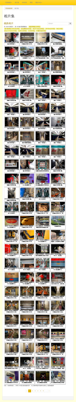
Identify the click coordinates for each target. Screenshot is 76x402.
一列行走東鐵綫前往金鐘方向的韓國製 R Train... (27, 57)
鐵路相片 (8, 23)
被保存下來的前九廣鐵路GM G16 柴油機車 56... (12, 57)
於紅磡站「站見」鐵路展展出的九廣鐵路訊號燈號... (27, 381)
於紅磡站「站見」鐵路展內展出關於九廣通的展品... (43, 85)
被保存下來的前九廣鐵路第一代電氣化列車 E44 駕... (43, 311)
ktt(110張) (60, 29)
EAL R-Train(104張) (11, 31)
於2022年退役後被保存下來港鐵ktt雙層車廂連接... (58, 71)
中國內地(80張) (41, 31)
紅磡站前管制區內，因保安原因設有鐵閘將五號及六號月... (43, 254)
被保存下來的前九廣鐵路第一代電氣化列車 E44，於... (12, 240)
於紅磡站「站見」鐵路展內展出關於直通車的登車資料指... (43, 170)
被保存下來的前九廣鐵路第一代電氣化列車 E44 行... (12, 325)
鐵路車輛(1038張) (34, 26)
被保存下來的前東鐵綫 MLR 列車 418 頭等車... (11, 85)
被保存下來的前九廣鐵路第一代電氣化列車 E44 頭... (43, 43)
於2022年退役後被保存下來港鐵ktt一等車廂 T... (42, 71)
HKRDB (24, 2)
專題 (31, 2)
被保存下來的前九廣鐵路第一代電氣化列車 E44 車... (27, 43)
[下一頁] (49, 390)
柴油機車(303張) (26, 29)
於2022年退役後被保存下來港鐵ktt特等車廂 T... (12, 43)
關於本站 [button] (39, 2)
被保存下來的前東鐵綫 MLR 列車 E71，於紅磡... (58, 254)
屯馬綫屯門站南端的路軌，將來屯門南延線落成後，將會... (43, 57)
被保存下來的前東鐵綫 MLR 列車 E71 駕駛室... (11, 269)
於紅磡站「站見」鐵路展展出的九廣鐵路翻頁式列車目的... (43, 184)
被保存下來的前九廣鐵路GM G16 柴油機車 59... (27, 184)
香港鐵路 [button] (8, 2)
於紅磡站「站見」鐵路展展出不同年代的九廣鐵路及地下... (43, 367)
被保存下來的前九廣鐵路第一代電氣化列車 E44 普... (58, 198)
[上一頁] (26, 390)
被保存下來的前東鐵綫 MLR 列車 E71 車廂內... (27, 269)
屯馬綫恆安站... (58, 226)
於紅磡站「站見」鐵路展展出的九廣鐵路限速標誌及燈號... (58, 381)
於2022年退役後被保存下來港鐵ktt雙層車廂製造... (58, 43)
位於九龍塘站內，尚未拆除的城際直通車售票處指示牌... (43, 226)
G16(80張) (31, 31)
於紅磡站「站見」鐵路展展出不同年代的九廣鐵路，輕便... (58, 367)
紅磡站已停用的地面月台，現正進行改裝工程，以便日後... (58, 283)
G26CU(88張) (22, 31)
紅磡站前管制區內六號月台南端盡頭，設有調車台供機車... (58, 240)
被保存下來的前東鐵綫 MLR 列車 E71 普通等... (42, 269)
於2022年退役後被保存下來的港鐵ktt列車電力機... (58, 85)
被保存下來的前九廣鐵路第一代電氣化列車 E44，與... (43, 212)
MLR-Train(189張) (38, 29)
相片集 (17, 2)
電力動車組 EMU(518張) (12, 29)
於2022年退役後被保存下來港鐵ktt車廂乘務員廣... (58, 128)
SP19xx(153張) (50, 29)
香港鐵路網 (8, 8)
